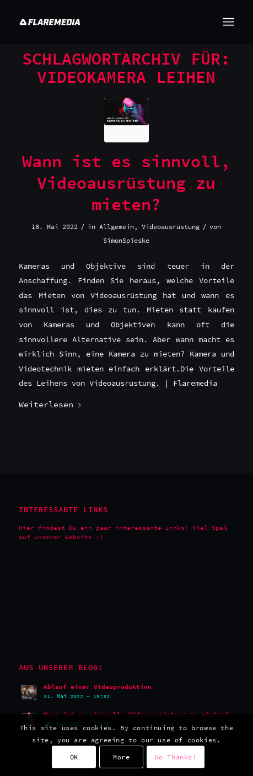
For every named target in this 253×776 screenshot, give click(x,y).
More (121, 757)
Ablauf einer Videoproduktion (98, 686)
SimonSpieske (126, 240)
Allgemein (116, 226)
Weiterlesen (50, 404)
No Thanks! (176, 757)
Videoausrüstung (171, 226)
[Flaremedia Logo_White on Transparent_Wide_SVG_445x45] (105, 22)
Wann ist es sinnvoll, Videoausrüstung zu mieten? (126, 183)
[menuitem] (228, 22)
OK (74, 757)
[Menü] (228, 22)
